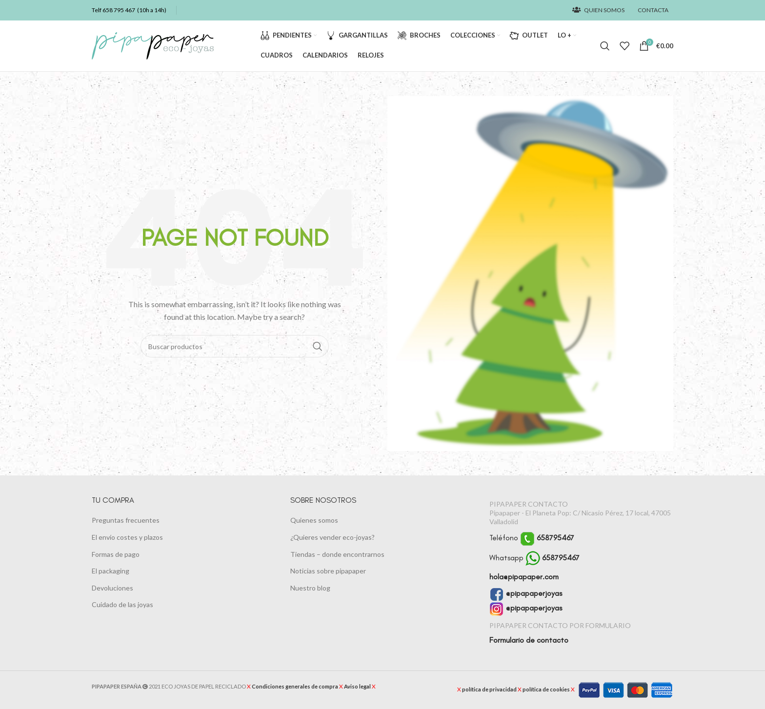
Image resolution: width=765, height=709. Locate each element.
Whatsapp (534, 558)
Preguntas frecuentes (126, 520)
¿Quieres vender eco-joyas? (332, 537)
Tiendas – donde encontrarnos (337, 554)
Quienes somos (314, 520)
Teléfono (531, 538)
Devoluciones (112, 588)
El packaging (110, 571)
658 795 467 (118, 10)
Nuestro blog (310, 588)
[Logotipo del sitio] (153, 45)
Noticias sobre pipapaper (328, 571)
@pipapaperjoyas (525, 593)
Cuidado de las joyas (122, 605)
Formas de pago (116, 554)
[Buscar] (605, 46)
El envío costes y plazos (127, 537)
